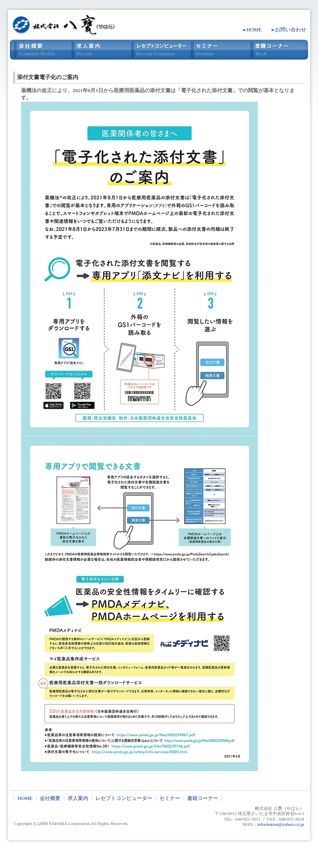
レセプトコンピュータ (159, 50)
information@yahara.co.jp (280, 824)
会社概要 (40, 50)
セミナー (218, 50)
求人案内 (99, 50)
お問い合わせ (290, 30)
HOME (254, 30)
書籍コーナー (278, 50)
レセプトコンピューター (123, 798)
